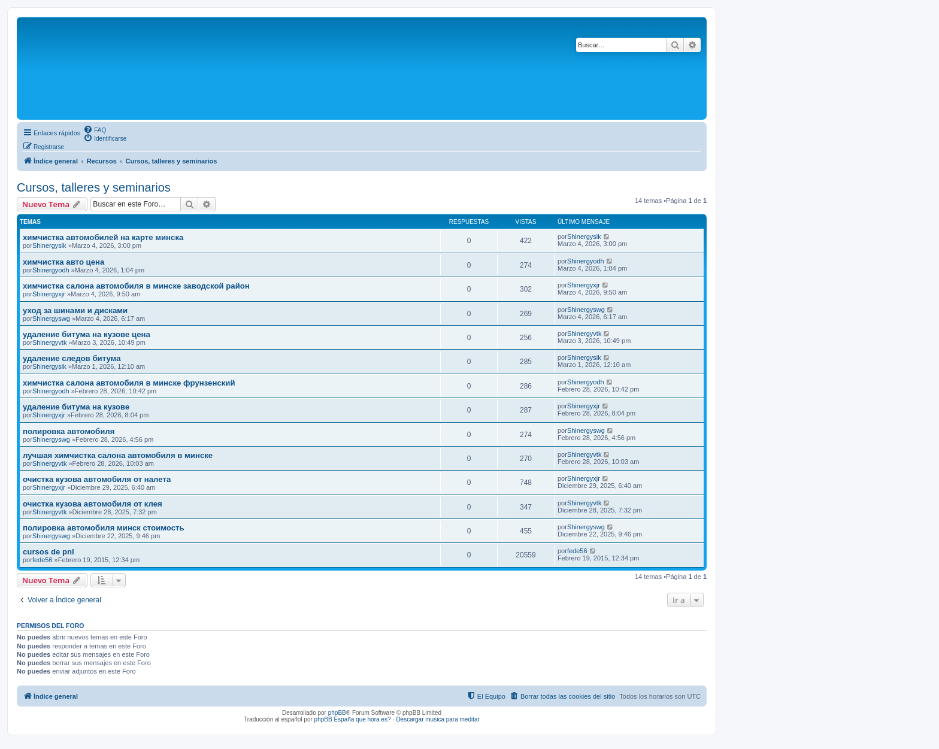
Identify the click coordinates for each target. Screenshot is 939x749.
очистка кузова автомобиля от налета (97, 479)
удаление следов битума (72, 358)
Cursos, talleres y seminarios (94, 187)
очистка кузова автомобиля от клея (92, 503)
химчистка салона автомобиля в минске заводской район (136, 285)
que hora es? (373, 719)
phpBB (337, 712)
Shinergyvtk (49, 342)
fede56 (42, 559)
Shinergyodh (50, 270)
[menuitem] (94, 129)
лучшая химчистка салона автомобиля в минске (118, 455)
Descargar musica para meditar (438, 719)
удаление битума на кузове (76, 406)
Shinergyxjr (48, 294)
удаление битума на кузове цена (86, 334)
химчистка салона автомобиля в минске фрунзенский (129, 382)
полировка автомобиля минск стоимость (103, 527)
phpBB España (334, 719)
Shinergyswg (51, 318)
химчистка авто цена (63, 261)
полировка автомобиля (68, 431)
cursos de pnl (48, 551)
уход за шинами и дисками (75, 310)
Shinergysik (49, 245)
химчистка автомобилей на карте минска (103, 237)
